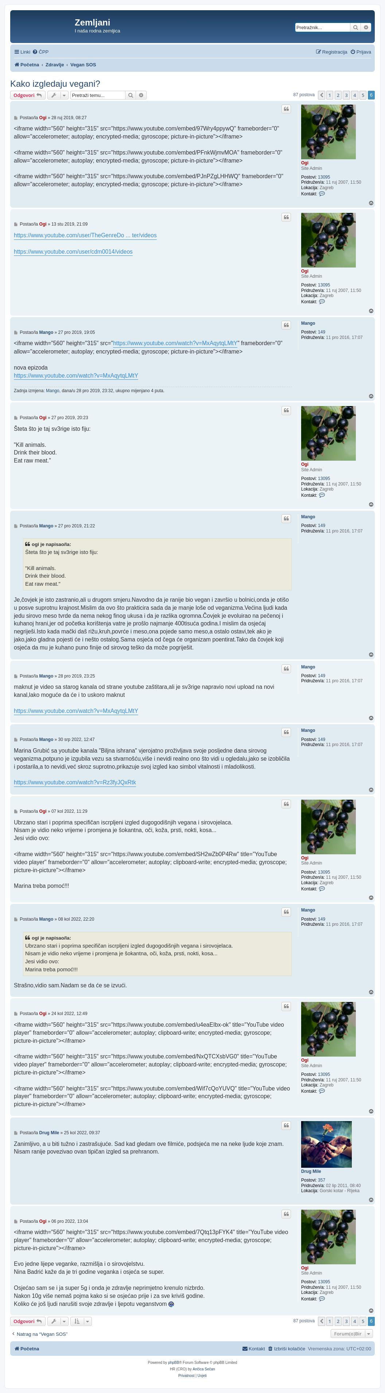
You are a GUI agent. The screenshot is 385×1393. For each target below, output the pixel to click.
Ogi (304, 162)
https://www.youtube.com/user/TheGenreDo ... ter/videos (85, 235)
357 (321, 1180)
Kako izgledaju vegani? (55, 84)
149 (321, 332)
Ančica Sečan (204, 1369)
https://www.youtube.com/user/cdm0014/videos (73, 252)
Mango (308, 323)
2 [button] (338, 95)
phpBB (173, 1363)
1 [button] (329, 95)
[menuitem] (40, 52)
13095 (324, 177)
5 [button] (363, 95)
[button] (321, 95)
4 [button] (354, 95)
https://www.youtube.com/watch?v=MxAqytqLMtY (175, 343)
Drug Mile (311, 1171)
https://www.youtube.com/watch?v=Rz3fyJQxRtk (75, 782)
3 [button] (346, 95)
